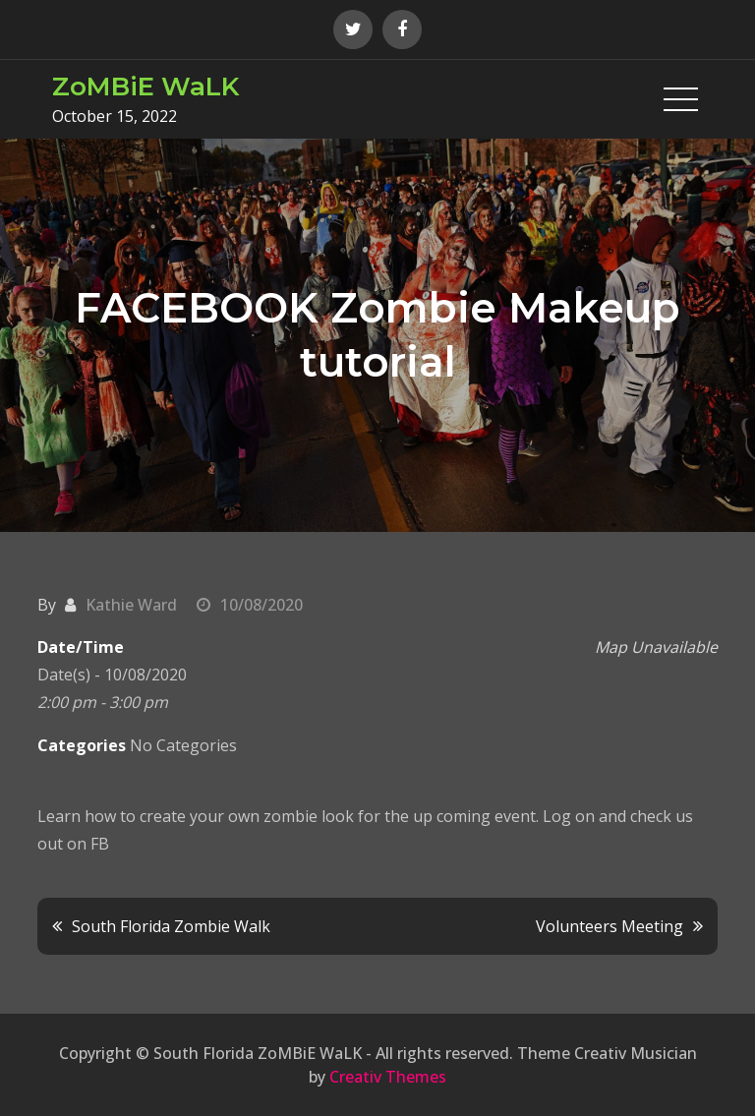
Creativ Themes (387, 1076)
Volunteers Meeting (609, 926)
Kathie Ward (131, 605)
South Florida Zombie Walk (171, 926)
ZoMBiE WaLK (145, 86)
